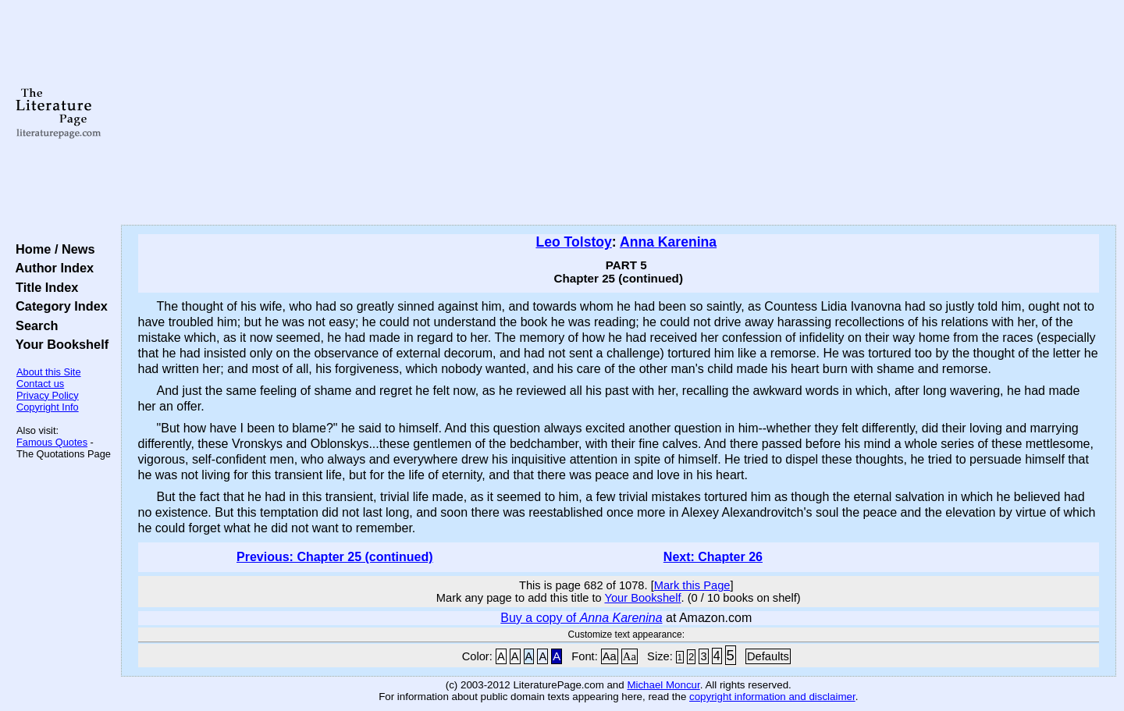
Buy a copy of (581, 617)
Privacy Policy (47, 395)
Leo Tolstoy (573, 242)
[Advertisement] (618, 113)
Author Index (51, 268)
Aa (610, 656)
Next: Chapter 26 (713, 556)
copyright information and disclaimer (772, 696)
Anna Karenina (668, 242)
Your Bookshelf (58, 344)
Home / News (52, 249)
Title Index (43, 287)
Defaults (768, 656)
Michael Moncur (663, 685)
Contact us (40, 383)
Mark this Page (692, 585)
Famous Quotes (51, 442)
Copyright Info (47, 407)
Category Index (58, 306)
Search (33, 325)
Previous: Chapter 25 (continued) (335, 556)
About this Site (48, 372)
